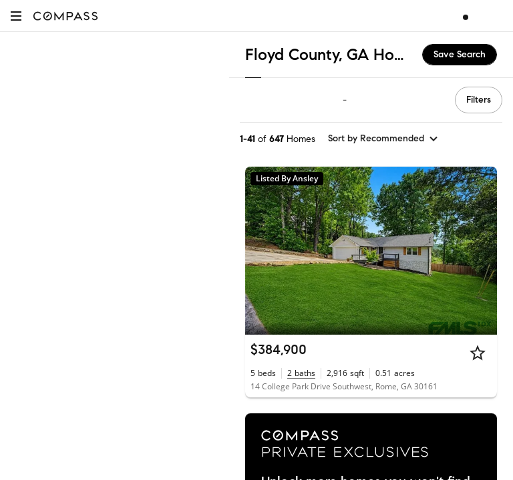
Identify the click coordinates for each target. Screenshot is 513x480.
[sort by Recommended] (383, 139)
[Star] (478, 352)
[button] (16, 15)
